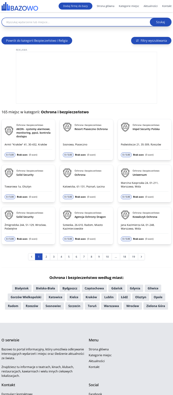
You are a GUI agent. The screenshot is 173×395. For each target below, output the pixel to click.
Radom (13, 306)
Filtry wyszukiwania (151, 41)
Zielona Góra (155, 306)
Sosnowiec (53, 306)
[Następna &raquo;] (141, 256)
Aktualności (151, 6)
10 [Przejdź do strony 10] (107, 256)
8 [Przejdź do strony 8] (91, 256)
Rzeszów (32, 306)
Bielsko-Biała (45, 288)
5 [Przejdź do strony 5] (69, 256)
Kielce (74, 297)
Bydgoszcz (69, 288)
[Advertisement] (86, 77)
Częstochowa (94, 288)
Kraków (91, 297)
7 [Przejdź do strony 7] (84, 256)
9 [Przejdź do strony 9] (99, 256)
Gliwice (153, 288)
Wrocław (132, 306)
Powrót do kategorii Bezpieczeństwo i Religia (37, 41)
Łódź (124, 297)
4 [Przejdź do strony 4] (61, 256)
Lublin (109, 297)
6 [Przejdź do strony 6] (76, 256)
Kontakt (167, 6)
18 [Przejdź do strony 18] (124, 256)
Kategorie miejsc (129, 6)
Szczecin (74, 306)
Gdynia (135, 288)
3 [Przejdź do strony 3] (54, 256)
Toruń (92, 306)
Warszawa (111, 306)
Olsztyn (140, 297)
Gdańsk (116, 288)
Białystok (22, 288)
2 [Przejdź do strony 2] (46, 256)
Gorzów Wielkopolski (26, 297)
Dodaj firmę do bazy (75, 6)
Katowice (55, 297)
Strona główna (105, 6)
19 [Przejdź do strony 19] (133, 256)
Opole (158, 297)
